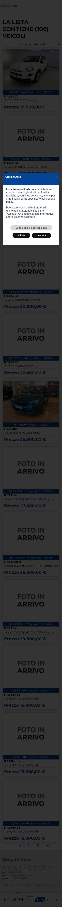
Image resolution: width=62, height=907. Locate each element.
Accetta (41, 235)
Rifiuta (21, 235)
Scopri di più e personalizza (31, 228)
